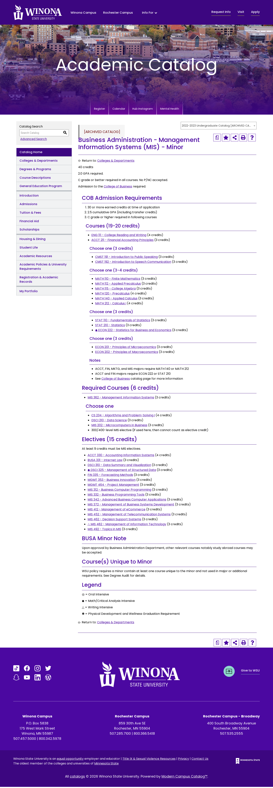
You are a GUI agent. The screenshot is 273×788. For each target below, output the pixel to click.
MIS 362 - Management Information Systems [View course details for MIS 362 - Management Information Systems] (121, 398)
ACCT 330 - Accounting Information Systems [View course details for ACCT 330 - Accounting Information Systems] (121, 456)
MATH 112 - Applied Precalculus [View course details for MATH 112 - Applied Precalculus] (118, 285)
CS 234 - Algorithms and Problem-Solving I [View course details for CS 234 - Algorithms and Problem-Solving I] (123, 416)
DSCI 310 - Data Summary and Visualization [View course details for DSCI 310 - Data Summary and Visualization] (119, 466)
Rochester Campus (118, 12)
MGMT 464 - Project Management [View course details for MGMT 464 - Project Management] (113, 486)
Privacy (183, 760)
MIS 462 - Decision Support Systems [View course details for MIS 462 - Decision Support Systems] (114, 520)
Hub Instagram (145, 109)
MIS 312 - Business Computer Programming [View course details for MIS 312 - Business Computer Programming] (119, 491)
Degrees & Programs (35, 170)
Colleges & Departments (39, 162)
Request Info (221, 12)
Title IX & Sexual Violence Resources (149, 760)
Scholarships (29, 230)
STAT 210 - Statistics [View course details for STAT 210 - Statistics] (110, 326)
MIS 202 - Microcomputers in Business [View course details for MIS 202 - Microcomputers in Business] (119, 426)
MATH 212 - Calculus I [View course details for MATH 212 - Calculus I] (110, 304)
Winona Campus (83, 12)
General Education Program (41, 187)
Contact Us (199, 760)
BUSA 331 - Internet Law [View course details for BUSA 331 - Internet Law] (105, 461)
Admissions (28, 205)
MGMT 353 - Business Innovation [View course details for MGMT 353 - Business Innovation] (112, 481)
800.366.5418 (144, 734)
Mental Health (181, 109)
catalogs (77, 777)
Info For (147, 12)
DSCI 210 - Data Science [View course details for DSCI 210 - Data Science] (109, 421)
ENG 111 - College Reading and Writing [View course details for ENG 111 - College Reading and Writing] (118, 236)
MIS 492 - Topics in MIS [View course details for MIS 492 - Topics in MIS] (104, 530)
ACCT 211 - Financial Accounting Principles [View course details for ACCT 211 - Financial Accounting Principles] (122, 241)
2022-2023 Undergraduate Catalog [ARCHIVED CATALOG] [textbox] (217, 127)
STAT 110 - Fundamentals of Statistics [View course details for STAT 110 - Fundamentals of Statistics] (122, 321)
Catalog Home (31, 153)
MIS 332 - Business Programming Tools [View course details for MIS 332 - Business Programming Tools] (116, 496)
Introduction (29, 196)
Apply (255, 12)
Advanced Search (32, 140)
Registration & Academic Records (39, 280)
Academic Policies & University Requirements (43, 267)
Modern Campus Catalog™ (184, 777)
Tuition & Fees (30, 214)
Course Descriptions (35, 179)
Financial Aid (29, 222)
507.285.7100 (120, 734)
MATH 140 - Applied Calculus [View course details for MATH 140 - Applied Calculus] (116, 299)
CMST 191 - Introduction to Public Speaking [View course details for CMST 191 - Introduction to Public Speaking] (126, 258)
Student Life (29, 248)
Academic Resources (36, 257)
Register (87, 109)
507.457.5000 (24, 739)
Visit (241, 12)
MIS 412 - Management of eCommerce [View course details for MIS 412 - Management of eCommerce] (116, 510)
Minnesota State (106, 764)
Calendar (113, 109)
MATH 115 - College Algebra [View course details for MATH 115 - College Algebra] (115, 289)
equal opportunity (70, 760)
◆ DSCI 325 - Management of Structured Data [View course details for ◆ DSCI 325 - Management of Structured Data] (122, 471)
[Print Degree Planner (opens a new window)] (217, 138)
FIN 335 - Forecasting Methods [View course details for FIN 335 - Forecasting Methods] (110, 476)
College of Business (118, 187)
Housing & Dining (33, 240)
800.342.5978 (50, 739)
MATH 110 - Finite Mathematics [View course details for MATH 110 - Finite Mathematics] (117, 280)
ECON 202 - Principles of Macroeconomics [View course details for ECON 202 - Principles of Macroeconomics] (126, 353)
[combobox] (219, 127)
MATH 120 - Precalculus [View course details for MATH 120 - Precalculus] (112, 294)
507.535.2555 (231, 734)
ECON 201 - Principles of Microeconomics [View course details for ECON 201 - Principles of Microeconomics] (125, 348)
